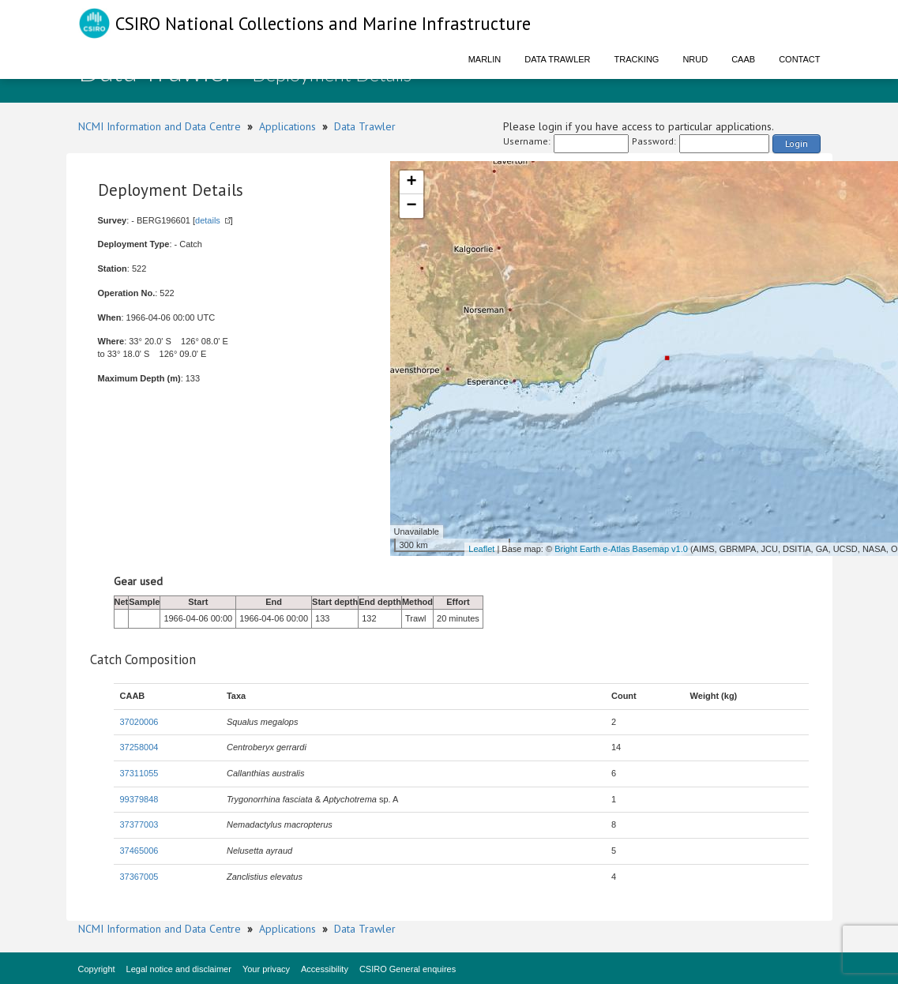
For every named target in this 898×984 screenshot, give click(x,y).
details (207, 220)
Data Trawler (557, 59)
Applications (287, 126)
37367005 (139, 876)
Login (796, 143)
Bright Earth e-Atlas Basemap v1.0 (621, 549)
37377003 (139, 824)
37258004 (139, 747)
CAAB (743, 59)
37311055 (139, 773)
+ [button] (411, 182)
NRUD (695, 59)
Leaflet (481, 549)
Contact (799, 59)
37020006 (139, 722)
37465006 (139, 850)
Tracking (636, 59)
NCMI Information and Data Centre (159, 126)
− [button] (411, 206)
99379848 (139, 799)
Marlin (485, 59)
